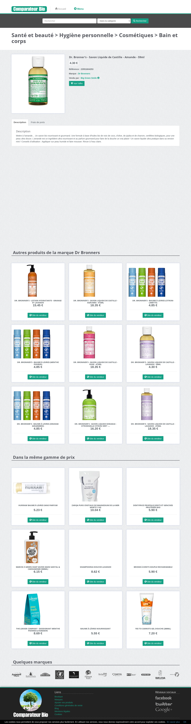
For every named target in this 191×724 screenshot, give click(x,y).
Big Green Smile (89, 78)
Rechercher (139, 21)
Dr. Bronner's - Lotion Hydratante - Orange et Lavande (38, 301)
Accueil (60, 9)
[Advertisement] (95, 171)
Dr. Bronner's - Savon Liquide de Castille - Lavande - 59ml (153, 363)
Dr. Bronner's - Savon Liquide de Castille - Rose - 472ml (95, 363)
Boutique (59, 696)
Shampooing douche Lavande (95, 567)
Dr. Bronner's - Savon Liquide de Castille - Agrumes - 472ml (95, 301)
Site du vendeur (38, 315)
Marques (59, 699)
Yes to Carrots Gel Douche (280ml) (153, 628)
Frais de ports (38, 122)
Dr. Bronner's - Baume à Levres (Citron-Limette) (153, 301)
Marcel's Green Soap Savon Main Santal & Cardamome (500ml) (38, 568)
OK (184, 722)
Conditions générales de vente (68, 705)
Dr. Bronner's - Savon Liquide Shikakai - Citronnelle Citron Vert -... (95, 425)
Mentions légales (62, 711)
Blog (57, 708)
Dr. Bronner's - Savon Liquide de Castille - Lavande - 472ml (153, 425)
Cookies (58, 714)
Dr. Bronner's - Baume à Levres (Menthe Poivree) (38, 363)
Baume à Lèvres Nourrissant (95, 628)
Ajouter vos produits (64, 702)
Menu (79, 9)
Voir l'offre (77, 83)
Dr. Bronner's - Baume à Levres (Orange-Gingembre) (38, 425)
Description (20, 122)
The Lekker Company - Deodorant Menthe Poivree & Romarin (38, 629)
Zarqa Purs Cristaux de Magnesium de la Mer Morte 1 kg (95, 506)
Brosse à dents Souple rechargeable (153, 567)
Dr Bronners (84, 73)
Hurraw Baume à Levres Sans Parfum (38, 505)
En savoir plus (173, 722)
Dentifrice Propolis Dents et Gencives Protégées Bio (153, 506)
